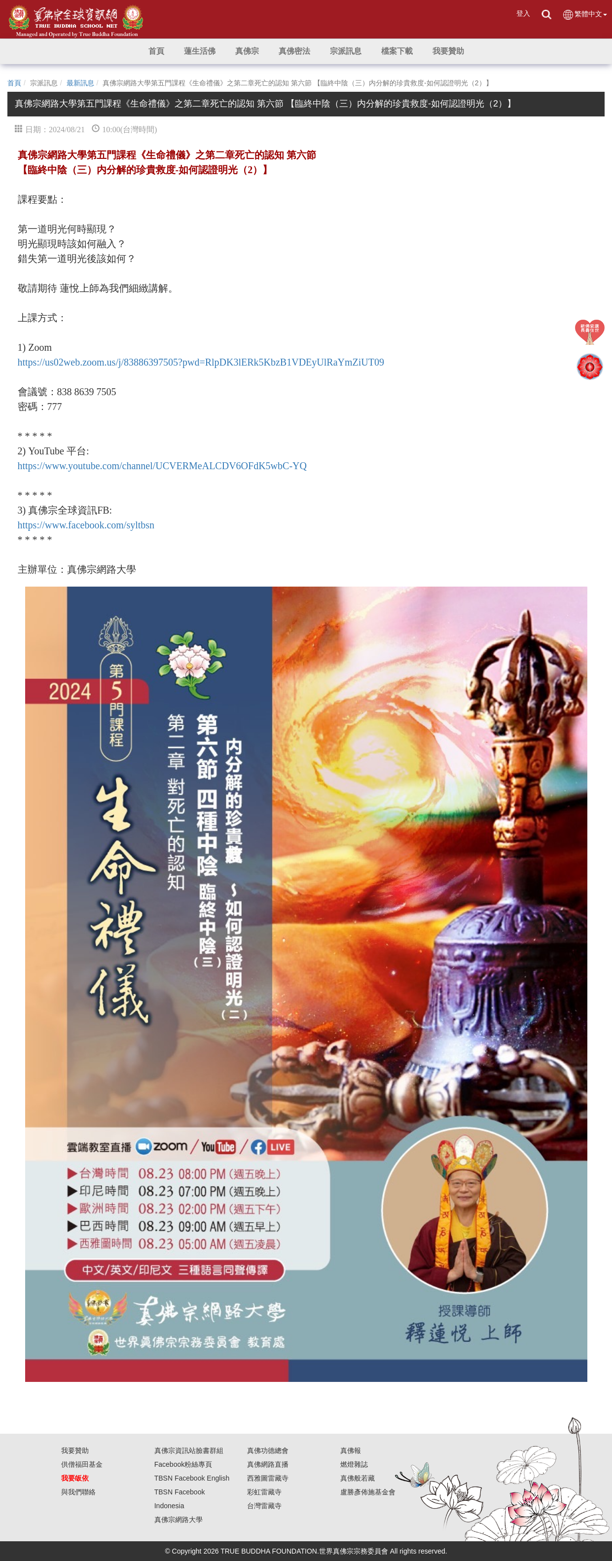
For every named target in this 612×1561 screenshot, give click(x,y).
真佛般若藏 (357, 1478)
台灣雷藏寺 (264, 1506)
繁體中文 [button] (584, 14)
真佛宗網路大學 (178, 1520)
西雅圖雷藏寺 (267, 1478)
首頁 (14, 83)
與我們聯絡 (78, 1492)
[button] (199, 51)
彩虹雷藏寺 (264, 1492)
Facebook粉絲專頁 (183, 1464)
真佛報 (350, 1450)
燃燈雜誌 (354, 1464)
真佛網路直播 (267, 1464)
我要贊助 (75, 1450)
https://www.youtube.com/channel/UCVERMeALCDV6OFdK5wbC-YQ (162, 465)
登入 (523, 13)
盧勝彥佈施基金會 (368, 1492)
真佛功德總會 (267, 1450)
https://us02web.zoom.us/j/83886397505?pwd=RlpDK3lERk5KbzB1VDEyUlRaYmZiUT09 (201, 362)
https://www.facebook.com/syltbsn (86, 525)
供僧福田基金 (82, 1464)
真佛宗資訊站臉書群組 (188, 1450)
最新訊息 (80, 83)
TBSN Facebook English (192, 1478)
